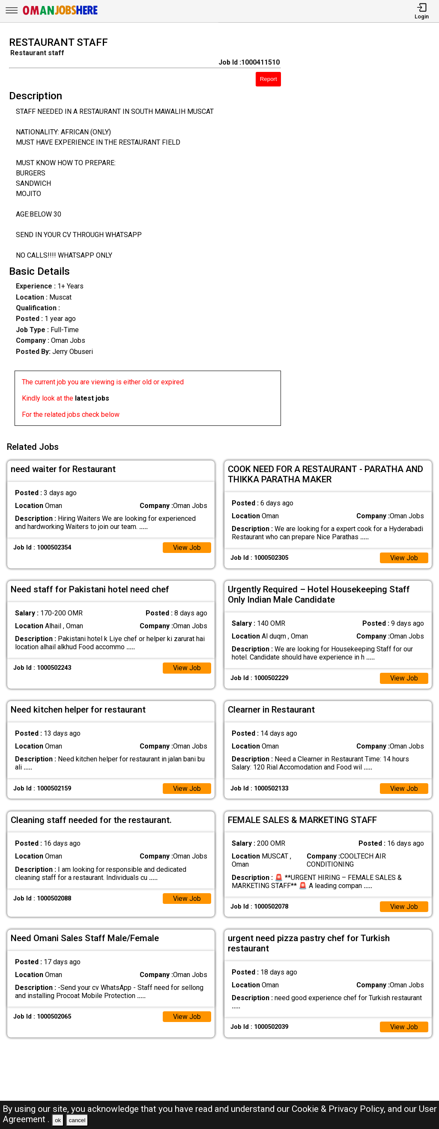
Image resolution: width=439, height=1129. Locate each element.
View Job (187, 546)
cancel (77, 1120)
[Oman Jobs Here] (60, 15)
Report (268, 79)
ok (58, 1120)
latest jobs (92, 398)
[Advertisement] (365, 233)
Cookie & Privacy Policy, (340, 1109)
